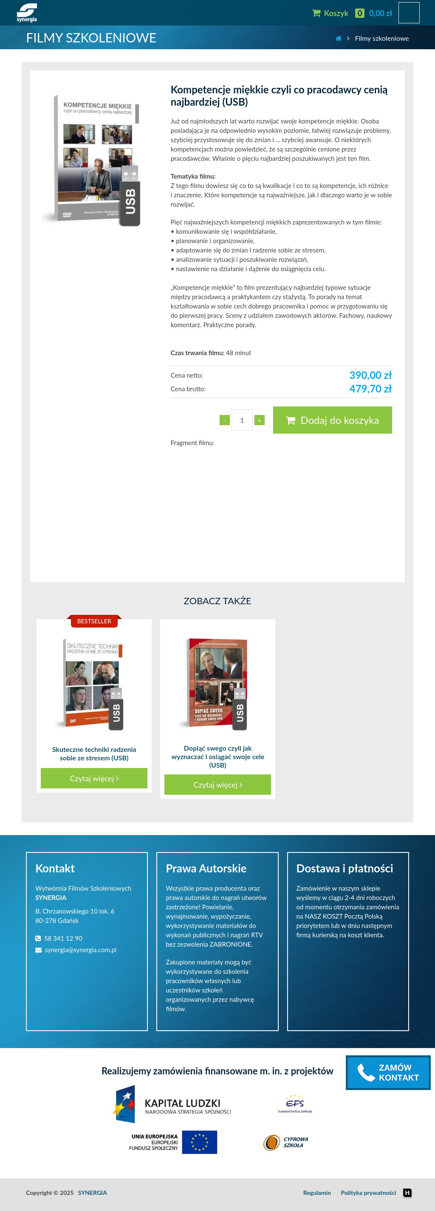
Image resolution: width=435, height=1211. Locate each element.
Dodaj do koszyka (332, 420)
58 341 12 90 (58, 938)
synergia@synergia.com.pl (75, 949)
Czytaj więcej (94, 778)
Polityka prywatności (368, 1192)
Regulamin (317, 1192)
